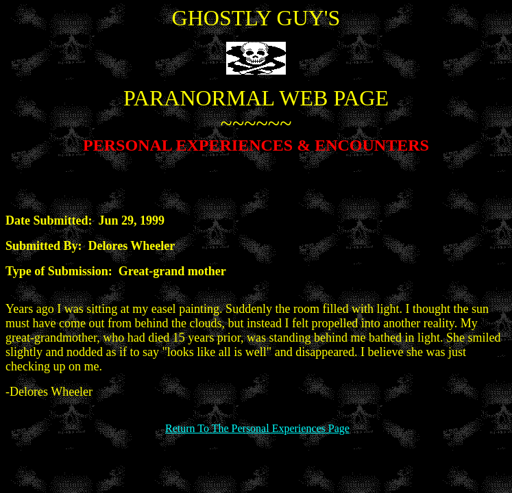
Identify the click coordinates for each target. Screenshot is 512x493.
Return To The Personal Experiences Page (257, 428)
